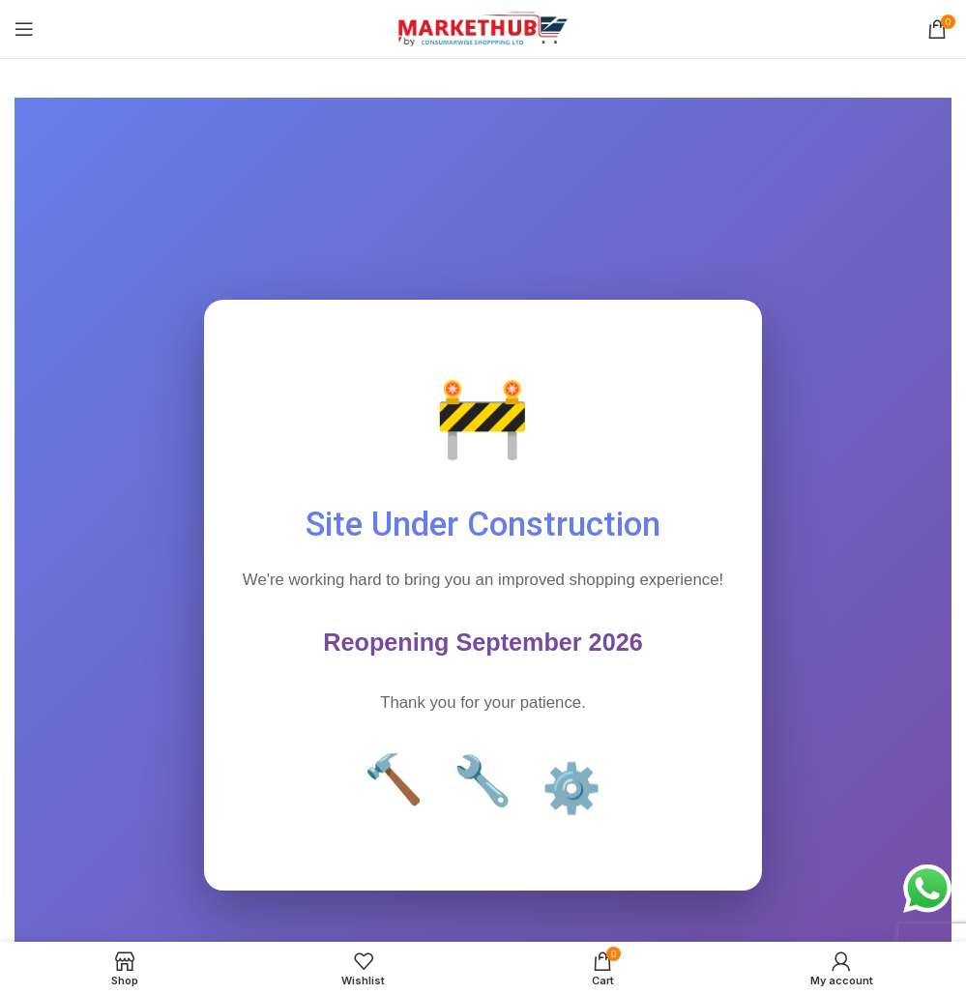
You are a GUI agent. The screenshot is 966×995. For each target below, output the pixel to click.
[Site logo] (483, 27)
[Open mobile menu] (24, 29)
